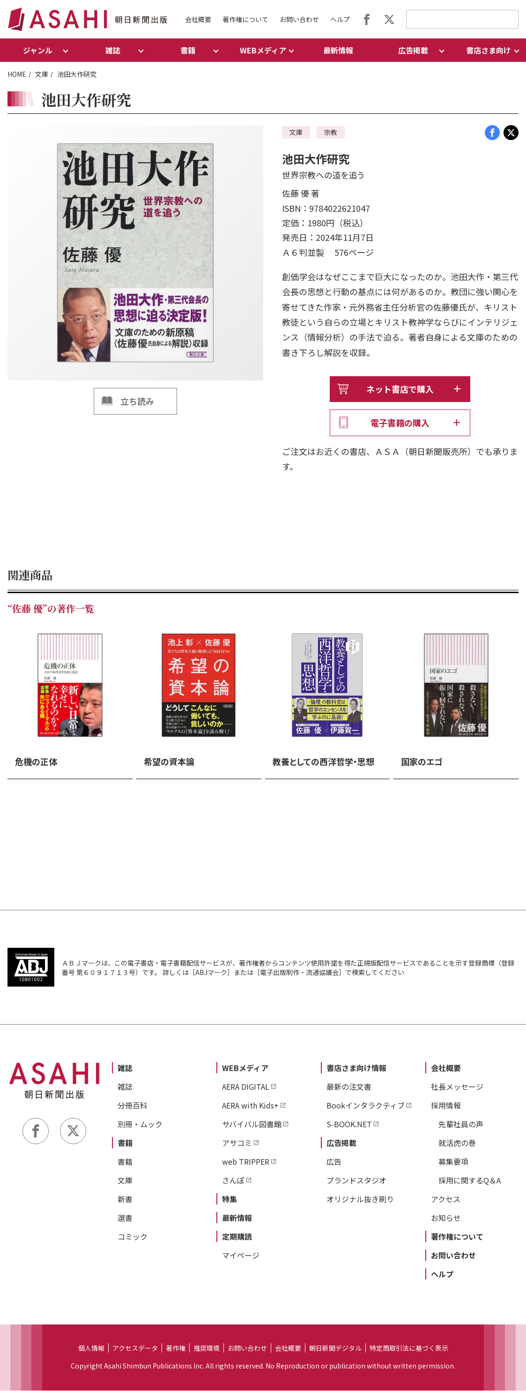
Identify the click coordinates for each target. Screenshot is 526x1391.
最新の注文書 (348, 1087)
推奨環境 (206, 1348)
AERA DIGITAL (245, 1087)
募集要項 (453, 1162)
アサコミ (237, 1143)
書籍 (125, 1143)
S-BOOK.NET (349, 1124)
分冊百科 (133, 1105)
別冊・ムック (140, 1124)
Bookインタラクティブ (365, 1105)
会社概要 (198, 19)
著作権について (245, 19)
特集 (229, 1199)
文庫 (41, 74)
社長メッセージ (457, 1087)
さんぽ (233, 1180)
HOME (16, 74)
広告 (333, 1162)
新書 (125, 1199)
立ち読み (137, 401)
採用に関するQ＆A (469, 1180)
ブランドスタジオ (356, 1180)
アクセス (445, 1199)
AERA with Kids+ (250, 1105)
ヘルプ (340, 19)
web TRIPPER (245, 1162)
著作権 (175, 1348)
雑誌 (125, 1068)
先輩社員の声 (460, 1124)
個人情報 (91, 1348)
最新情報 (338, 50)
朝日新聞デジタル (335, 1348)
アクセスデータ (135, 1348)
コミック (133, 1236)
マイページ (240, 1255)
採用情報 (446, 1105)
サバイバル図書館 (252, 1124)
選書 (125, 1218)
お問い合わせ (299, 19)
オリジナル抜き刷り (360, 1199)
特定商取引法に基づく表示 (409, 1348)
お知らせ (446, 1218)
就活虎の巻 (457, 1143)
